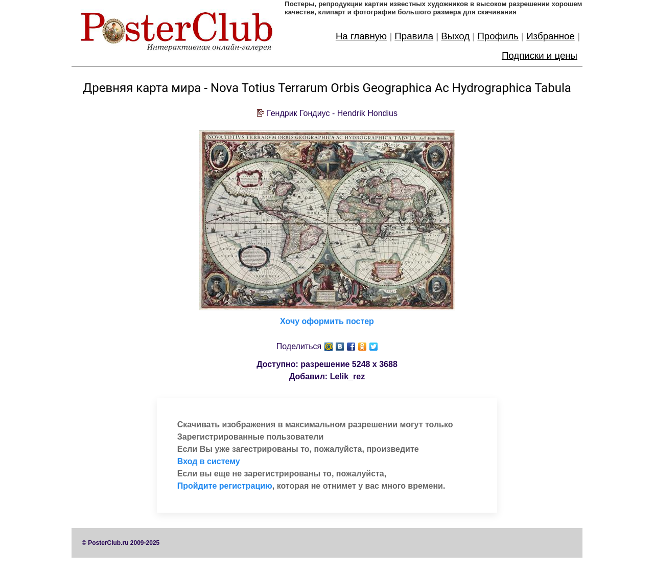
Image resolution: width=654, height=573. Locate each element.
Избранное (550, 36)
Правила (413, 36)
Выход (455, 36)
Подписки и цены (539, 55)
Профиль (498, 36)
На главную (361, 36)
